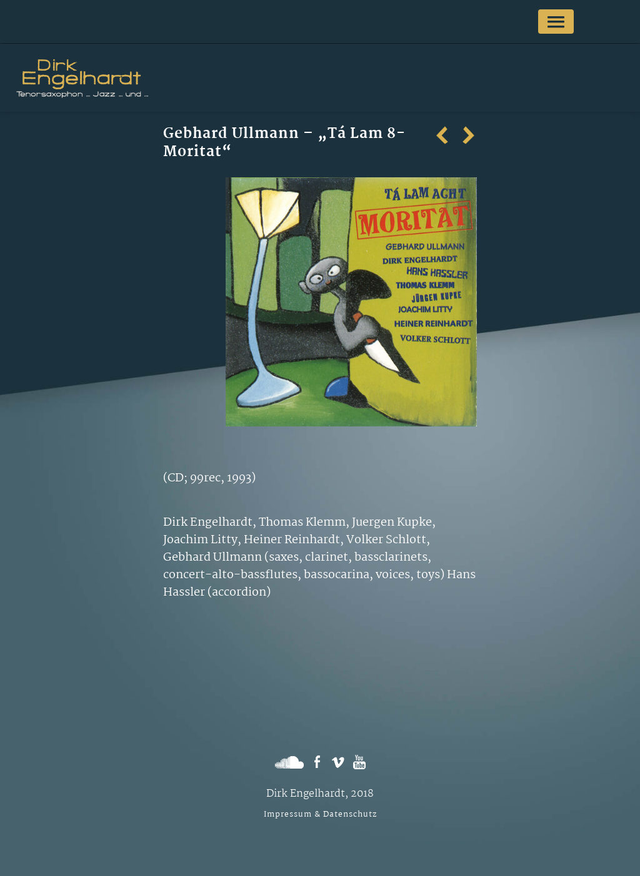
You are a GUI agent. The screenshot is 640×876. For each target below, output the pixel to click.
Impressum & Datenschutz (320, 814)
